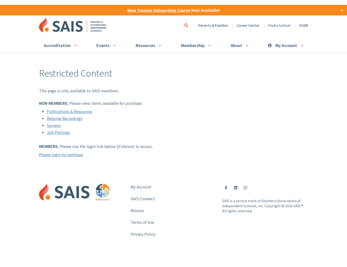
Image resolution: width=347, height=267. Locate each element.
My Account (286, 45)
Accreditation (57, 45)
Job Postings (58, 132)
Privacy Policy (143, 234)
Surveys (54, 125)
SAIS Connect (143, 198)
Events (103, 45)
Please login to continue (61, 154)
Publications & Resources (69, 111)
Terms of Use (142, 222)
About (236, 45)
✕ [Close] (341, 10)
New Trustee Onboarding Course (158, 10)
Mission (137, 210)
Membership (193, 45)
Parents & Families (213, 25)
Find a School (279, 25)
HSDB (303, 25)
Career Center (248, 25)
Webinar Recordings (64, 118)
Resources (145, 45)
